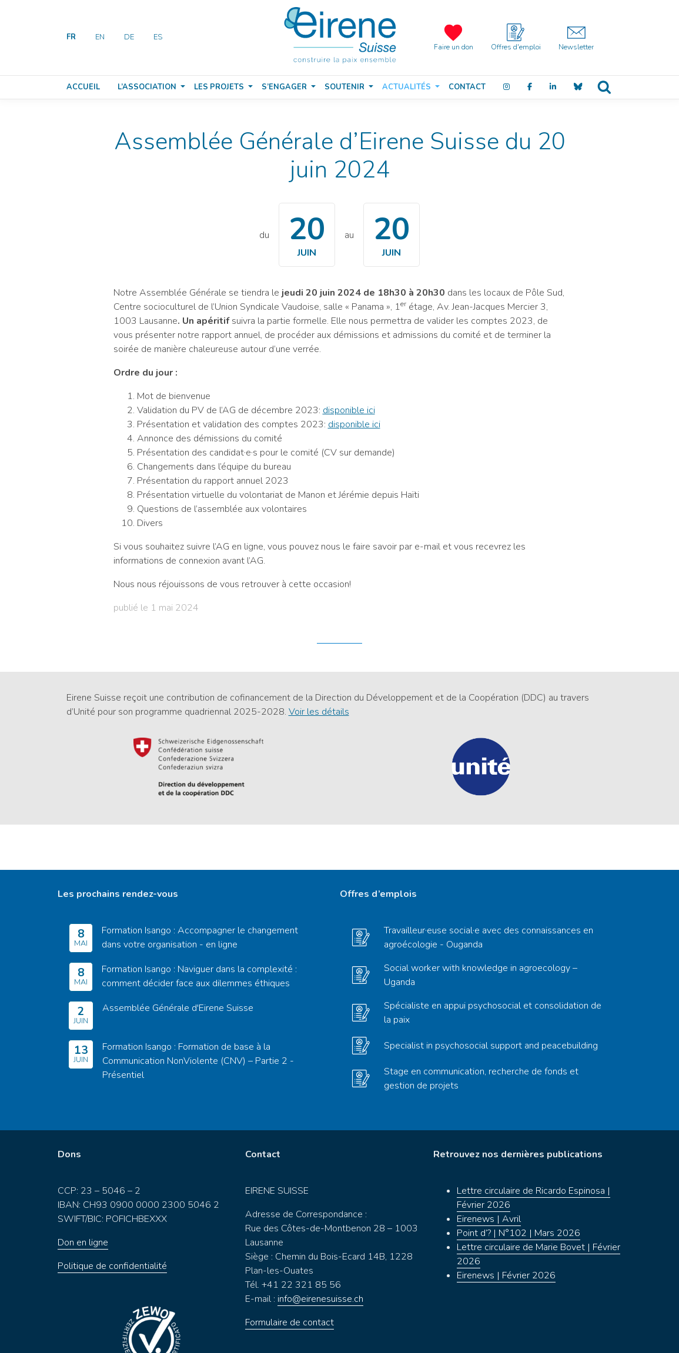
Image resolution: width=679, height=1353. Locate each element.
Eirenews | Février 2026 (506, 1230)
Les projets (219, 87)
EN (100, 37)
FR (71, 37)
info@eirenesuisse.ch (320, 1254)
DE (129, 37)
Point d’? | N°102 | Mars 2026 (518, 1188)
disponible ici (349, 410)
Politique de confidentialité (112, 1221)
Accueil (83, 87)
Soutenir (344, 87)
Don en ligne (83, 1197)
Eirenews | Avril (489, 1174)
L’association (147, 87)
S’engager (284, 87)
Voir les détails (319, 711)
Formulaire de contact (289, 1277)
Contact (467, 87)
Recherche (604, 87)
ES (157, 37)
